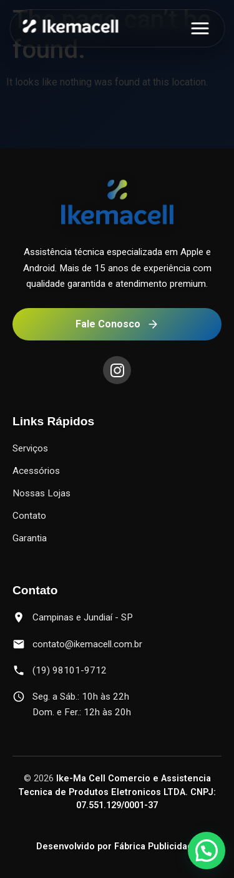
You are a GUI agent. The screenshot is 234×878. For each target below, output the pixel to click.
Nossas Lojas (41, 493)
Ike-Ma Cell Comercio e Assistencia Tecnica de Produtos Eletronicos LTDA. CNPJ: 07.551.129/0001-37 (117, 792)
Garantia (29, 538)
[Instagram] (117, 370)
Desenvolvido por (75, 846)
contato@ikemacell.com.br (87, 644)
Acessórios (36, 470)
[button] (206, 850)
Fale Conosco (117, 324)
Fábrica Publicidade (156, 846)
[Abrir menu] (200, 28)
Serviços (30, 448)
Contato (29, 515)
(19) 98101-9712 (69, 670)
